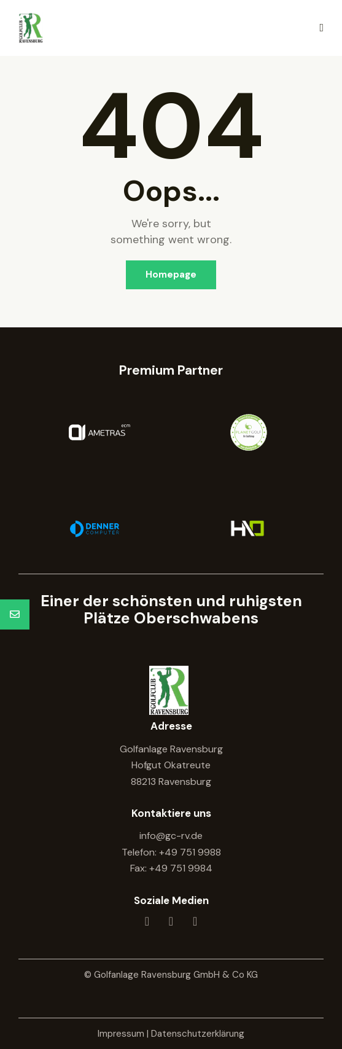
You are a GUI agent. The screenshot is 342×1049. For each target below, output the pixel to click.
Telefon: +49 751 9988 (171, 852)
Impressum (121, 1034)
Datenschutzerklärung (197, 1034)
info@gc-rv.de (171, 835)
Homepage (171, 274)
